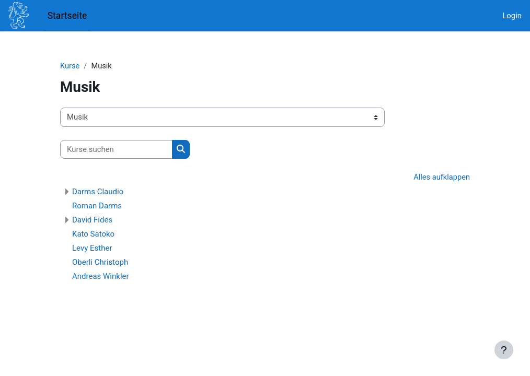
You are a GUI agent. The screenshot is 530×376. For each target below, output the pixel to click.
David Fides (92, 220)
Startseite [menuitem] (67, 15)
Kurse (70, 66)
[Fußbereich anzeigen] (503, 349)
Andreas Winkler (100, 276)
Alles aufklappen (441, 178)
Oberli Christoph (100, 262)
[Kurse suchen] (116, 149)
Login (512, 15)
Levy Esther (92, 248)
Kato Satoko (93, 234)
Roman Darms (97, 206)
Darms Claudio (97, 192)
